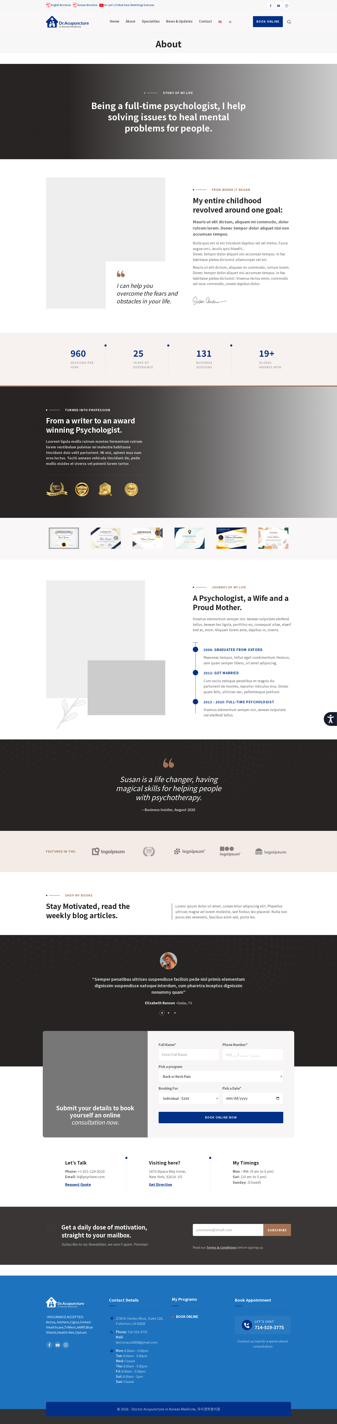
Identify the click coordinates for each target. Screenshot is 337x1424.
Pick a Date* (231, 1088)
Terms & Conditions (221, 1247)
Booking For (168, 1088)
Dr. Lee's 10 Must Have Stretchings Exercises (126, 5)
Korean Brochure (85, 5)
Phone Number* (235, 1044)
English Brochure (58, 5)
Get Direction (160, 1184)
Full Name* (167, 1044)
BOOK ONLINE (267, 21)
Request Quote (78, 1184)
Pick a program (170, 1066)
